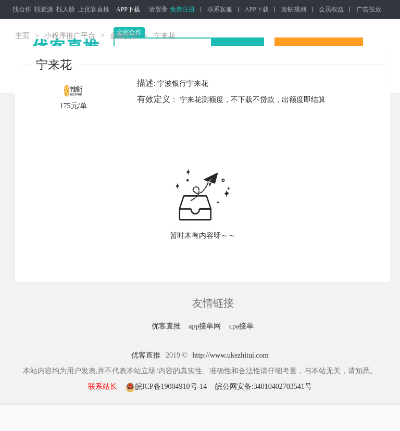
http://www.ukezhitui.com (231, 355)
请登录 (158, 9)
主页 (22, 36)
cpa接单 (241, 326)
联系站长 (102, 386)
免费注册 (182, 9)
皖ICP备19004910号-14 (167, 386)
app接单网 (206, 326)
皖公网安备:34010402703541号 (263, 386)
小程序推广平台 (69, 36)
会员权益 (331, 9)
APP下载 (128, 9)
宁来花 (165, 36)
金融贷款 (124, 36)
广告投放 (368, 9)
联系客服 (219, 9)
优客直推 (167, 326)
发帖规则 (293, 9)
